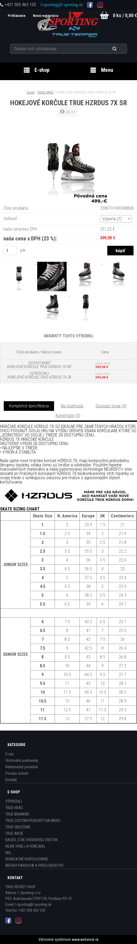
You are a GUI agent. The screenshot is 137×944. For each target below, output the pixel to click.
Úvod (30, 92)
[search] (121, 49)
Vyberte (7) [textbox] (112, 218)
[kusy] (10, 250)
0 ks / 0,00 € (125, 15)
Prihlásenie (16, 16)
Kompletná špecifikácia (29, 405)
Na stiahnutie (72, 405)
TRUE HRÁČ (45, 92)
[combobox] (116, 219)
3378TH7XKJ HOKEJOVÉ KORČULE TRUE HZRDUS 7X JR (39, 375)
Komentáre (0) (68, 415)
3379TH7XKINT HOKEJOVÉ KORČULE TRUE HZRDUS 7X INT (39, 365)
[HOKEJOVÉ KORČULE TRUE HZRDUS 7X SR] (68, 128)
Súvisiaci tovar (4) (111, 405)
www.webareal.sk (85, 939)
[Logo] (68, 23)
